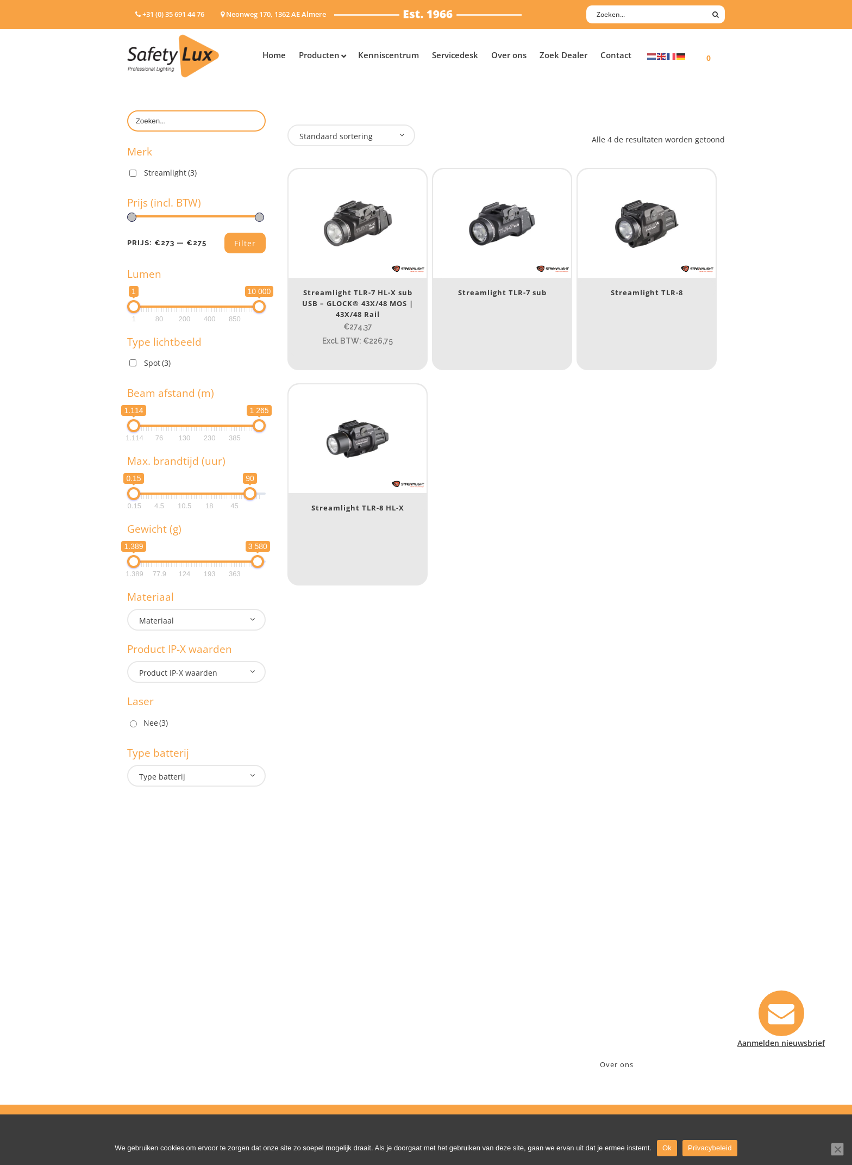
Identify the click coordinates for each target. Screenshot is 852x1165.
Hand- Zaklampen (160, 938)
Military (301, 994)
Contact (451, 952)
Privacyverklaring (468, 1037)
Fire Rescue (308, 980)
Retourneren (460, 1009)
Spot (157, 363)
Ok (667, 1148)
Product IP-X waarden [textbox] (178, 673)
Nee (155, 723)
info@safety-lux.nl (620, 980)
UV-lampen (147, 1051)
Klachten (453, 994)
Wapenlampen (153, 1023)
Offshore (303, 966)
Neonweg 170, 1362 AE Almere (642, 952)
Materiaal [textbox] (156, 620)
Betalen (451, 966)
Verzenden (457, 980)
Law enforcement (319, 952)
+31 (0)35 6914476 (618, 966)
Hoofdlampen (152, 952)
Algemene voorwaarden (480, 1023)
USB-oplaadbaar (157, 1037)
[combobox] (196, 620)
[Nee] (837, 1149)
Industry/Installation (325, 938)
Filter (245, 243)
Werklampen (150, 980)
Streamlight (170, 172)
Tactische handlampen (169, 1009)
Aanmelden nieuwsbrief (480, 938)
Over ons (617, 1064)
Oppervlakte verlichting (170, 994)
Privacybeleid (710, 1148)
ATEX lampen (151, 966)
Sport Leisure (312, 1009)
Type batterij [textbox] (162, 776)
